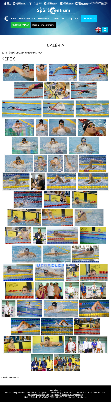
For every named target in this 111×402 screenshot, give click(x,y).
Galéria (55, 18)
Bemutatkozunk (27, 18)
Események (43, 18)
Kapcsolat (74, 18)
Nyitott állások (30, 397)
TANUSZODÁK (89, 18)
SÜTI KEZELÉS (60, 397)
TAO (64, 18)
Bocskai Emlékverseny (43, 24)
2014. (4, 52)
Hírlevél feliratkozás (78, 397)
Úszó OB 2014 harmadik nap (25, 52)
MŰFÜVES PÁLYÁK (20, 24)
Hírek (13, 18)
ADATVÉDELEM (46, 397)
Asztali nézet (56, 390)
